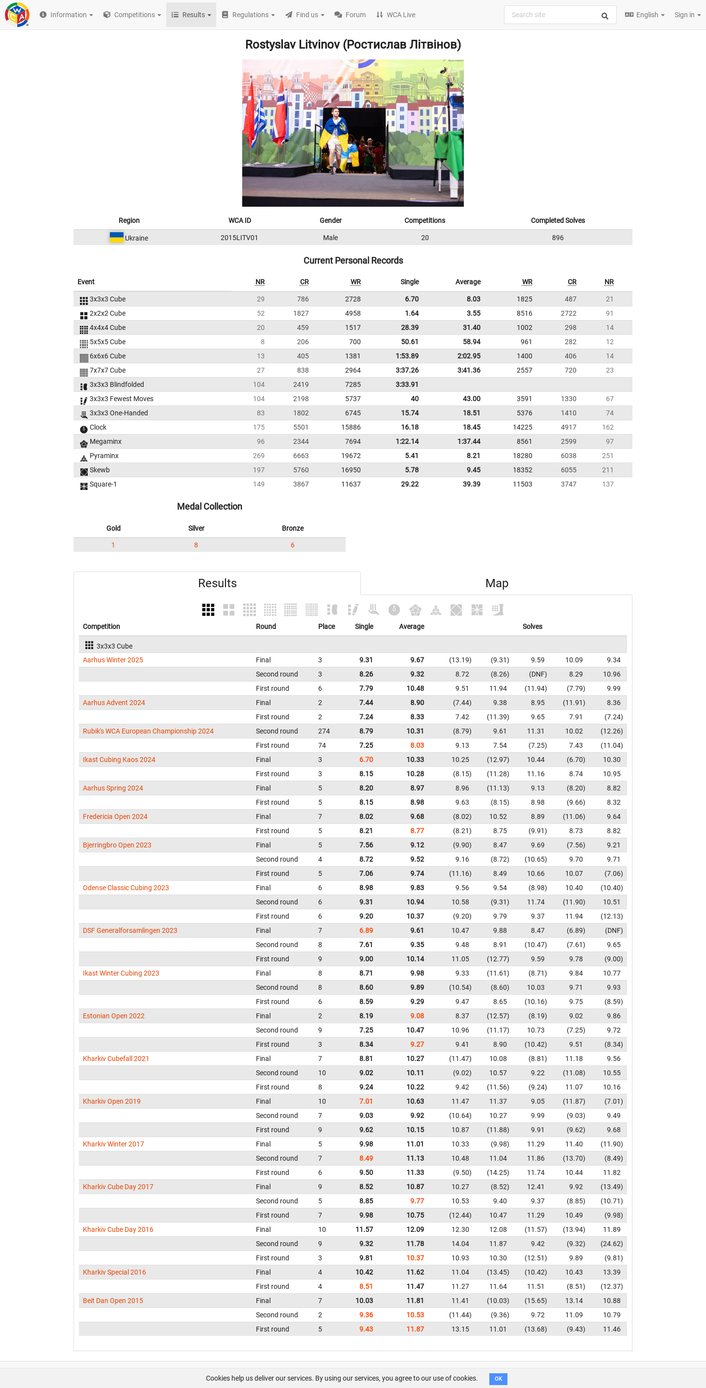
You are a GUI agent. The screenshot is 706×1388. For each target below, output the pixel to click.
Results (217, 583)
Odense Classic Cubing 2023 (126, 888)
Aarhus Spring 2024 (113, 788)
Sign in (688, 15)
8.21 (473, 456)
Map (496, 583)
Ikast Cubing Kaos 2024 (119, 759)
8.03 (473, 299)
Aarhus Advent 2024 (114, 703)
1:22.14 (407, 441)
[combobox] (560, 14)
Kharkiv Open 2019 (112, 1101)
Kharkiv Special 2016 (114, 1272)
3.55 (473, 313)
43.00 (471, 399)
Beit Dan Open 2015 (113, 1301)
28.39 (410, 327)
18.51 (471, 413)
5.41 (412, 456)
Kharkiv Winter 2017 (113, 1144)
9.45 (473, 470)
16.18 (410, 427)
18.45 (471, 427)
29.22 (410, 484)
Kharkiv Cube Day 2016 (118, 1229)
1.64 (412, 313)
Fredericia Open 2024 (115, 816)
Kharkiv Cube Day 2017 (118, 1187)
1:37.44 (468, 441)
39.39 (471, 484)
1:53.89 (407, 356)
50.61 (410, 342)
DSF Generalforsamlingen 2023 (130, 930)
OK (498, 1379)
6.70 (412, 299)
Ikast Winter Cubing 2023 (121, 973)
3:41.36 (468, 370)
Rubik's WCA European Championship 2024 (148, 731)
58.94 (471, 342)
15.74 (410, 413)
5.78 (412, 470)
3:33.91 (407, 384)
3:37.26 (407, 370)
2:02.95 (468, 356)
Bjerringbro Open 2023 (117, 845)
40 (415, 399)
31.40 (471, 327)
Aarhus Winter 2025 (113, 660)
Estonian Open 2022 (114, 1016)
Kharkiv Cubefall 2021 (116, 1058)
